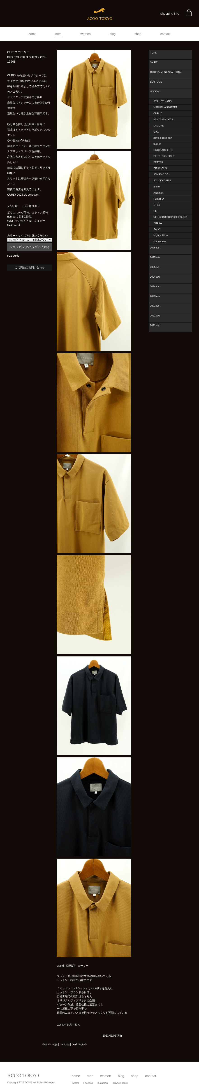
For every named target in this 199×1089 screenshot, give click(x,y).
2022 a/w (155, 315)
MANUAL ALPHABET (165, 107)
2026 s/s (155, 247)
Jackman (158, 192)
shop (137, 34)
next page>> (79, 1044)
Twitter (75, 1083)
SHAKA (157, 223)
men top (64, 1044)
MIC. (156, 131)
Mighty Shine (160, 235)
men (58, 34)
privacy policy (120, 1083)
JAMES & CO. (161, 174)
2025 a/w (155, 257)
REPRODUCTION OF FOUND (170, 217)
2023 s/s (155, 305)
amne (156, 186)
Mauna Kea (159, 241)
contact (165, 34)
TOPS (153, 52)
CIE (155, 211)
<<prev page (49, 1044)
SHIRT (153, 62)
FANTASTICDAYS (163, 119)
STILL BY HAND (162, 101)
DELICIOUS (160, 168)
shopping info (169, 13)
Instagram (103, 1083)
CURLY (157, 113)
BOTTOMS (156, 81)
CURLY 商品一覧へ (68, 1024)
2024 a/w (155, 276)
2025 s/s (155, 267)
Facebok (88, 1083)
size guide (13, 255)
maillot (157, 144)
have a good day (162, 137)
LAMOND (158, 125)
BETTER (158, 162)
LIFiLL (156, 205)
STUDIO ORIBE (162, 180)
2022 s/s (155, 325)
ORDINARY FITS (163, 150)
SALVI (156, 229)
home (32, 34)
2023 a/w (155, 296)
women (86, 34)
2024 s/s (155, 286)
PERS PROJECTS (163, 156)
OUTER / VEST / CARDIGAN (166, 72)
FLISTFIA (158, 198)
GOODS (154, 91)
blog (113, 34)
